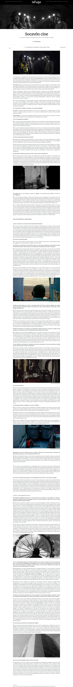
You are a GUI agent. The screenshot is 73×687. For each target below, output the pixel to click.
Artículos (50, 1)
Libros (63, 1)
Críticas (65, 1)
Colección (15, 1)
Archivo (12, 1)
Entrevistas (59, 1)
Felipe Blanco (37, 41)
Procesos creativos (43, 47)
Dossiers (47, 1)
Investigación (20, 1)
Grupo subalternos (36, 47)
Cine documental (29, 47)
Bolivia (48, 47)
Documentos (55, 1)
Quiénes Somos (7, 1)
